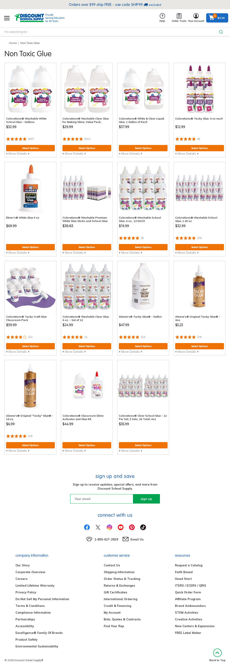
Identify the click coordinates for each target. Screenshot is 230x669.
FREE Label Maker (188, 633)
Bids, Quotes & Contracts (122, 619)
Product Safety (26, 639)
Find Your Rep (114, 626)
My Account (112, 612)
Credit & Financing (117, 606)
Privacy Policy (25, 592)
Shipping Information (119, 572)
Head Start (183, 579)
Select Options (30, 148)
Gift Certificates (115, 592)
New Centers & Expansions (195, 626)
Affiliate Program (188, 599)
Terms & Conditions (30, 606)
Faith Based (184, 572)
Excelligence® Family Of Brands (39, 633)
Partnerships (25, 619)
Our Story (22, 565)
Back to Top (217, 655)
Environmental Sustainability (36, 646)
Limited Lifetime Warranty (34, 585)
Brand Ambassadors (190, 606)
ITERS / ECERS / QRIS (190, 585)
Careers (21, 579)
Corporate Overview (30, 572)
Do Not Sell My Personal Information (42, 599)
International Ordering (120, 599)
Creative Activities (188, 619)
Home (13, 43)
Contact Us (112, 565)
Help (162, 18)
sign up (146, 499)
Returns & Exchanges (119, 585)
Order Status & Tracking (122, 579)
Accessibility (24, 626)
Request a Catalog (188, 565)
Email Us (137, 539)
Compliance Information (33, 612)
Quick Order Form (188, 592)
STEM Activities (186, 612)
